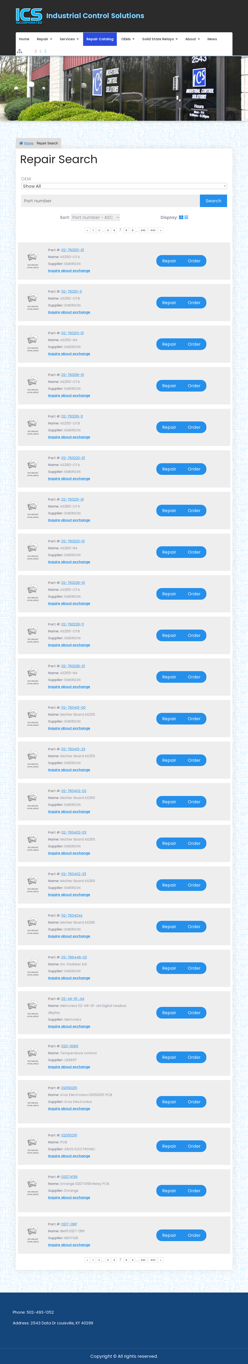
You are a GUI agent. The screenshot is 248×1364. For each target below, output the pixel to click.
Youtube (36, 48)
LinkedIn (45, 48)
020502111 (69, 1087)
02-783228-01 (73, 666)
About (190, 39)
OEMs (126, 39)
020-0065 (69, 1046)
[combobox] (124, 186)
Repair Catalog (99, 39)
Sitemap (19, 48)
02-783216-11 (72, 416)
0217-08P (69, 1224)
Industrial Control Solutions (95, 15)
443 (152, 230)
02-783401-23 (73, 749)
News (212, 39)
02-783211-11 (71, 291)
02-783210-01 (72, 250)
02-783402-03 (73, 832)
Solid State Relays (158, 39)
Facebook (40, 48)
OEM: (27, 179)
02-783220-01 (73, 457)
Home (24, 39)
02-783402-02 (73, 790)
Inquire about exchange (69, 270)
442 (143, 230)
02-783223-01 (73, 541)
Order (194, 261)
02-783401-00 (73, 707)
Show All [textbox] (32, 186)
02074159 (69, 1176)
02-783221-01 (72, 499)
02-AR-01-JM (72, 998)
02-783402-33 (73, 874)
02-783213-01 (72, 333)
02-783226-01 (73, 582)
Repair (42, 39)
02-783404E (72, 915)
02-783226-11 (72, 624)
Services (67, 39)
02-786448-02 (74, 957)
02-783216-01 (72, 374)
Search (213, 201)
